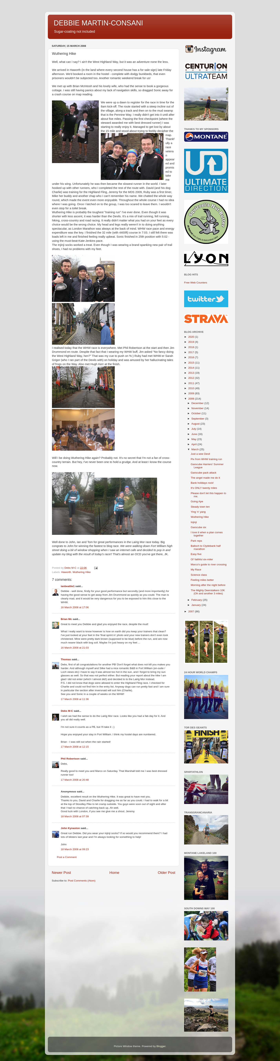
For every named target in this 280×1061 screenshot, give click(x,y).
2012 (191, 377)
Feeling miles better (202, 579)
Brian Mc (66, 619)
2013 (191, 372)
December (197, 403)
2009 (191, 393)
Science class (199, 574)
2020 (191, 336)
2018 (191, 347)
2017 (191, 352)
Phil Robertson (70, 758)
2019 (191, 341)
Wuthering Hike (82, 572)
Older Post (166, 873)
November (197, 408)
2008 (191, 398)
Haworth (66, 572)
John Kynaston (70, 828)
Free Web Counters (195, 282)
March (195, 449)
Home (114, 873)
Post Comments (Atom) (81, 880)
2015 (191, 362)
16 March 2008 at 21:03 (75, 647)
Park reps (196, 540)
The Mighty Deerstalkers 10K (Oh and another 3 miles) (208, 592)
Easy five (196, 554)
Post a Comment (67, 857)
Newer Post (61, 873)
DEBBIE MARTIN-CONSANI (98, 23)
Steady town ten (200, 506)
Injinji (194, 522)
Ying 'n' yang (198, 511)
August (195, 423)
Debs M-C (67, 710)
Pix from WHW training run (206, 459)
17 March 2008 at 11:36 (75, 699)
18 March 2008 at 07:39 (75, 816)
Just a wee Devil (200, 453)
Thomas (66, 659)
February (197, 599)
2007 (191, 611)
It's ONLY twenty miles (204, 487)
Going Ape (197, 501)
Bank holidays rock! (202, 482)
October (196, 413)
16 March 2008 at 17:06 (75, 607)
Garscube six (198, 527)
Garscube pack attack (203, 472)
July (194, 428)
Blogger (160, 1046)
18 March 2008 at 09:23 (75, 849)
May (194, 439)
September (198, 418)
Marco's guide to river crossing (209, 564)
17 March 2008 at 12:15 (75, 746)
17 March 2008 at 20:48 (75, 779)
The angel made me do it (205, 477)
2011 (191, 383)
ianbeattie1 (68, 586)
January (196, 605)
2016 (191, 357)
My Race (196, 569)
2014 (191, 367)
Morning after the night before (208, 585)
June (194, 434)
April (194, 444)
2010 (191, 388)
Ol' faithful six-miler (202, 559)
